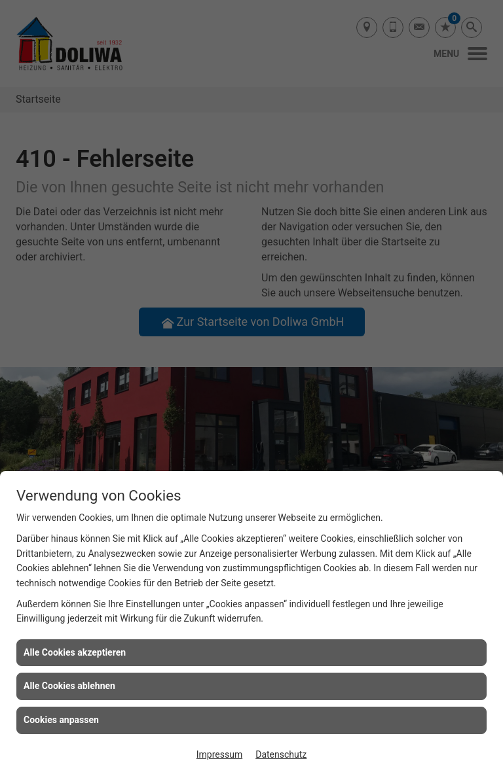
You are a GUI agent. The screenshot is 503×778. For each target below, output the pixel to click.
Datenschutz (281, 754)
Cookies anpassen (61, 720)
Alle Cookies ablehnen (69, 686)
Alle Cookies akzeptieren (75, 652)
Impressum (219, 754)
